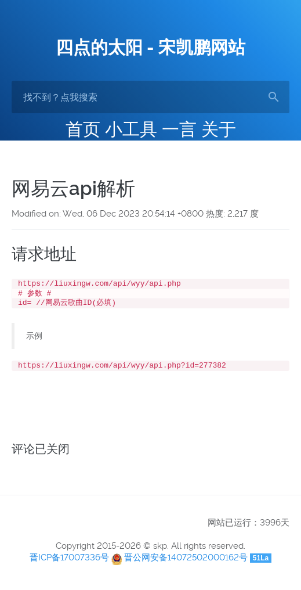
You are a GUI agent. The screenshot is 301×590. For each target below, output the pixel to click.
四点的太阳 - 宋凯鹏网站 (150, 47)
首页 (83, 129)
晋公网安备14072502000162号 (186, 562)
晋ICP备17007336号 (69, 562)
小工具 (131, 129)
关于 (218, 129)
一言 (179, 129)
